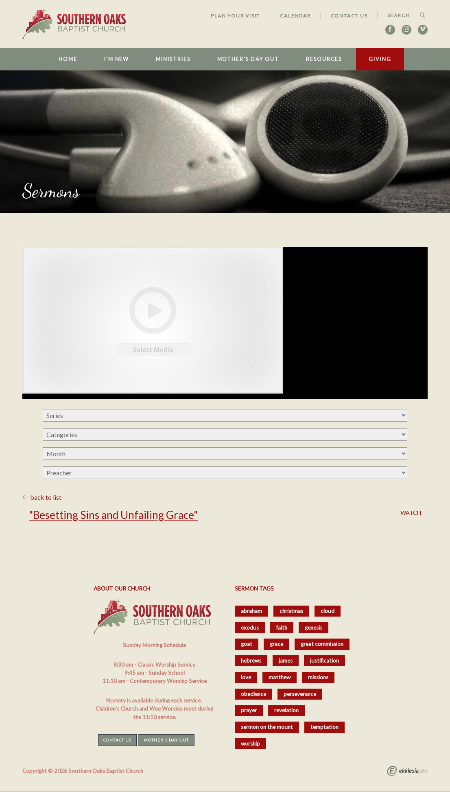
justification (324, 660)
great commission (322, 644)
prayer (249, 710)
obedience (253, 694)
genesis (313, 627)
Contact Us (349, 16)
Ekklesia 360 (407, 772)
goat (246, 644)
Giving (380, 59)
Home (68, 59)
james (286, 660)
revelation (286, 710)
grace (276, 644)
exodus (250, 627)
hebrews (251, 660)
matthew (280, 677)
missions (318, 677)
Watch (410, 513)
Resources (324, 59)
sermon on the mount (267, 727)
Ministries (173, 59)
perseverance (300, 694)
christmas (291, 611)
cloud (327, 611)
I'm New (116, 59)
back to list (41, 497)
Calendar (295, 16)
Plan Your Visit (235, 16)
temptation (324, 727)
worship (250, 743)
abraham (251, 611)
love (246, 677)
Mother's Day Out (248, 59)
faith (281, 627)
